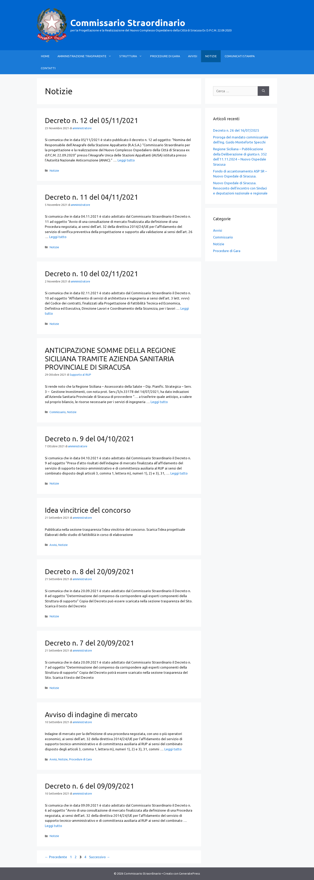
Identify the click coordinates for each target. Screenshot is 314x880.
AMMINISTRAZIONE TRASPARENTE (86, 56)
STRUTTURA (132, 56)
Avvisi (53, 545)
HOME (45, 56)
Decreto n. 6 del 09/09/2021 (89, 786)
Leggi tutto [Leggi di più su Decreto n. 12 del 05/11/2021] (126, 160)
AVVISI (192, 56)
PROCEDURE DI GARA (165, 56)
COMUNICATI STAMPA (240, 56)
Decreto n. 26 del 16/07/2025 (236, 130)
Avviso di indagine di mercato (91, 715)
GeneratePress (189, 873)
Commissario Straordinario (127, 23)
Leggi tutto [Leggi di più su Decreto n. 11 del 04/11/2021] (57, 237)
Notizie (54, 170)
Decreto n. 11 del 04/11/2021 (91, 197)
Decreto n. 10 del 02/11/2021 (91, 274)
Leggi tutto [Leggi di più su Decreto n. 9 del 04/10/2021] (179, 473)
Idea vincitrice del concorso (88, 510)
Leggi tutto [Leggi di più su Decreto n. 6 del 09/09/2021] (53, 826)
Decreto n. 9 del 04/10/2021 (89, 439)
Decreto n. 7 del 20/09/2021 (89, 643)
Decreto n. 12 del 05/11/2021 (91, 120)
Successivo (99, 857)
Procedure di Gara (80, 759)
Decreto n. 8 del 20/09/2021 (89, 572)
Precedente (56, 857)
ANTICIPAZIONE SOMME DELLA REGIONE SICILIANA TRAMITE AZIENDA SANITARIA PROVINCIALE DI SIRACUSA (110, 358)
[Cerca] (263, 91)
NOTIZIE (211, 56)
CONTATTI (48, 68)
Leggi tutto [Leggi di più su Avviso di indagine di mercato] (173, 749)
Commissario (57, 412)
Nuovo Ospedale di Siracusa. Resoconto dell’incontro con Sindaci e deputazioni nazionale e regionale (240, 188)
